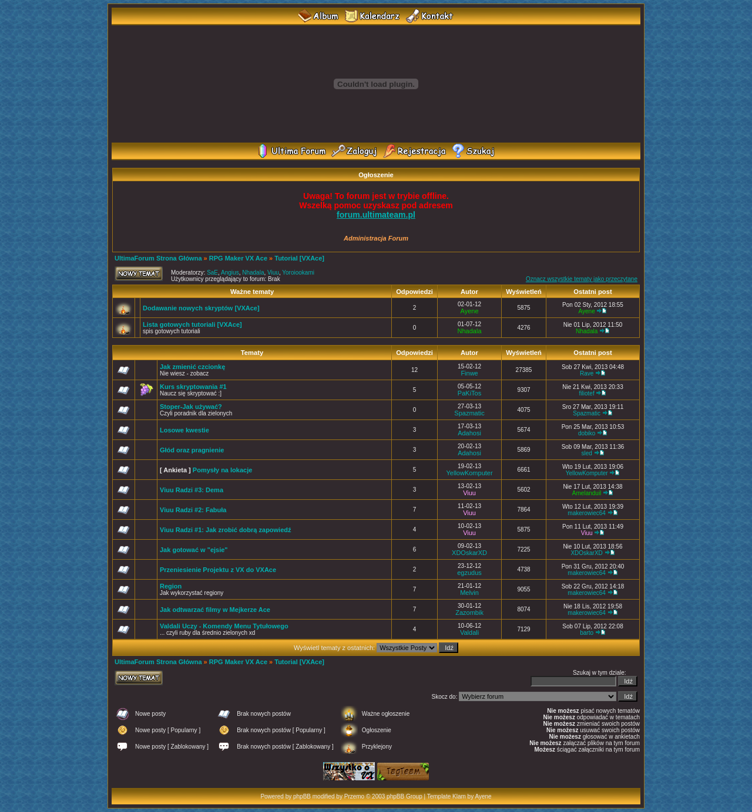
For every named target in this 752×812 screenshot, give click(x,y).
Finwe (469, 373)
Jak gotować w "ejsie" (194, 549)
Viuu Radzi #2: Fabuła (193, 509)
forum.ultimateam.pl (376, 214)
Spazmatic (469, 413)
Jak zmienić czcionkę (192, 366)
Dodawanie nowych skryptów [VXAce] (201, 308)
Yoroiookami (298, 272)
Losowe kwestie (184, 430)
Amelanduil (586, 493)
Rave (586, 373)
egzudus (469, 572)
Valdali (469, 632)
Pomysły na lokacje (223, 469)
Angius (230, 272)
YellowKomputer (469, 472)
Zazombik (469, 612)
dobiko (586, 433)
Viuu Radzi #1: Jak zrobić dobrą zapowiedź (225, 529)
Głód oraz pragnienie (192, 450)
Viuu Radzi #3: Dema (191, 489)
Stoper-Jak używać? (191, 406)
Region (171, 586)
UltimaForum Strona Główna (158, 258)
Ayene (470, 310)
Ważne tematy (252, 291)
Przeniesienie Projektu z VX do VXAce (218, 569)
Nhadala (253, 272)
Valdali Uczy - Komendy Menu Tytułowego (224, 626)
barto (586, 633)
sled (586, 453)
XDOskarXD (469, 552)
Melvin (469, 592)
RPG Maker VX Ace (238, 258)
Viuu (273, 272)
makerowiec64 (586, 513)
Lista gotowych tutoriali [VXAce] (192, 324)
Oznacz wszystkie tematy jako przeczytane (581, 279)
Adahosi (469, 433)
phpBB (302, 796)
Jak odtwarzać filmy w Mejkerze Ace (215, 609)
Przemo (354, 796)
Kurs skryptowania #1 (193, 386)
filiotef (587, 393)
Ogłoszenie (376, 174)
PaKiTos (469, 393)
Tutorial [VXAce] (299, 258)
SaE (212, 272)
